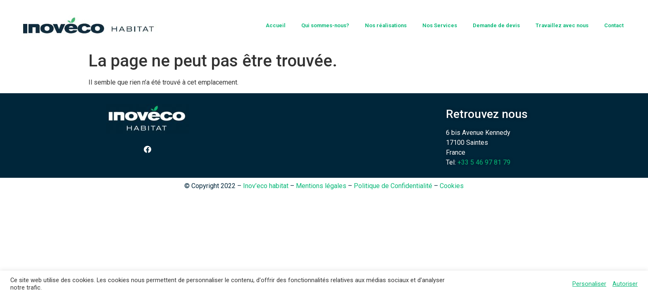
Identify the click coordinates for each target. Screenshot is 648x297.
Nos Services (439, 25)
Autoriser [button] (625, 284)
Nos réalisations (386, 25)
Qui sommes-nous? (325, 25)
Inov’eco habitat (265, 186)
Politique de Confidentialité (393, 186)
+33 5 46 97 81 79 (483, 162)
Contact (614, 25)
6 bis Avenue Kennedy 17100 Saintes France (478, 142)
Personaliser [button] (589, 284)
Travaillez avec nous (562, 25)
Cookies (452, 186)
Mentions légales (321, 186)
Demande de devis (496, 25)
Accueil (276, 25)
